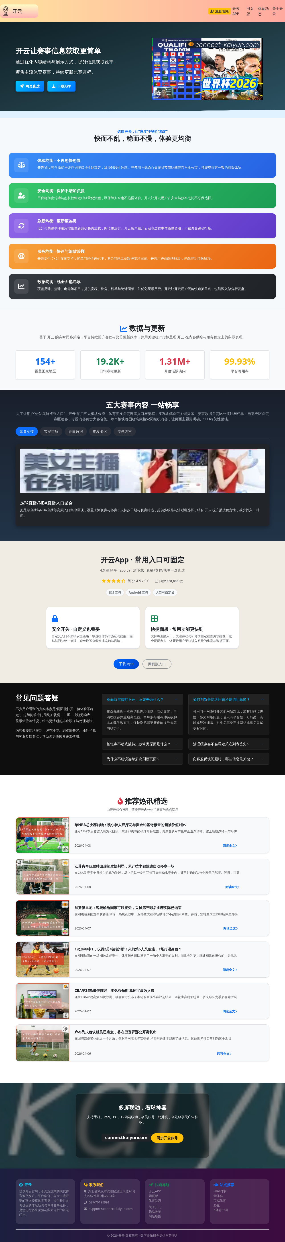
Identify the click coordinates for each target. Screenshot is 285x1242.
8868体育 (220, 1191)
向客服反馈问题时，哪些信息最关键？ (223, 758)
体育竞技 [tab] (27, 431)
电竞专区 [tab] (100, 431)
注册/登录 (219, 11)
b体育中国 (221, 1210)
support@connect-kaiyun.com (111, 1209)
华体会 (218, 1196)
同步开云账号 (167, 1138)
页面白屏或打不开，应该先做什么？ (135, 699)
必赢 (217, 1205)
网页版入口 (157, 664)
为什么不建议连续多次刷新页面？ (133, 758)
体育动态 (263, 11)
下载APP (61, 86)
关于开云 (155, 1207)
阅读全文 (230, 845)
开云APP (236, 11)
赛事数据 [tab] (76, 431)
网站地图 (155, 1216)
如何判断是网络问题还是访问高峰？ (221, 699)
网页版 (250, 11)
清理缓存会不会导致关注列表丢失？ (221, 744)
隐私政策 (155, 1211)
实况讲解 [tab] (51, 431)
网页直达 (30, 86)
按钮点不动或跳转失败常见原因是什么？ (139, 744)
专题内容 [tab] (125, 431)
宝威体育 (220, 1200)
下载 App (126, 663)
